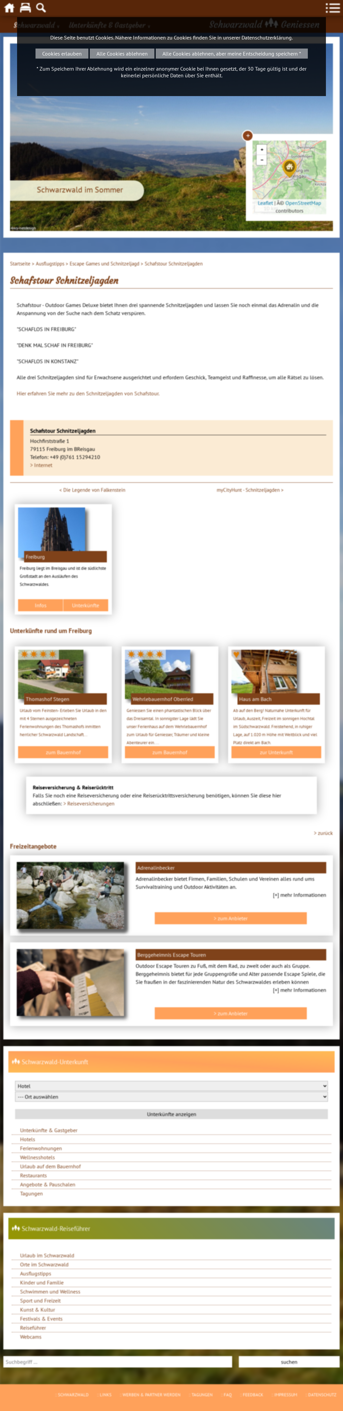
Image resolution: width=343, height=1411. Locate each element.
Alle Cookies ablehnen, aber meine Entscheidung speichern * (231, 53)
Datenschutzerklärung (267, 37)
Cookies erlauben (62, 53)
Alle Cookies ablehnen (122, 53)
